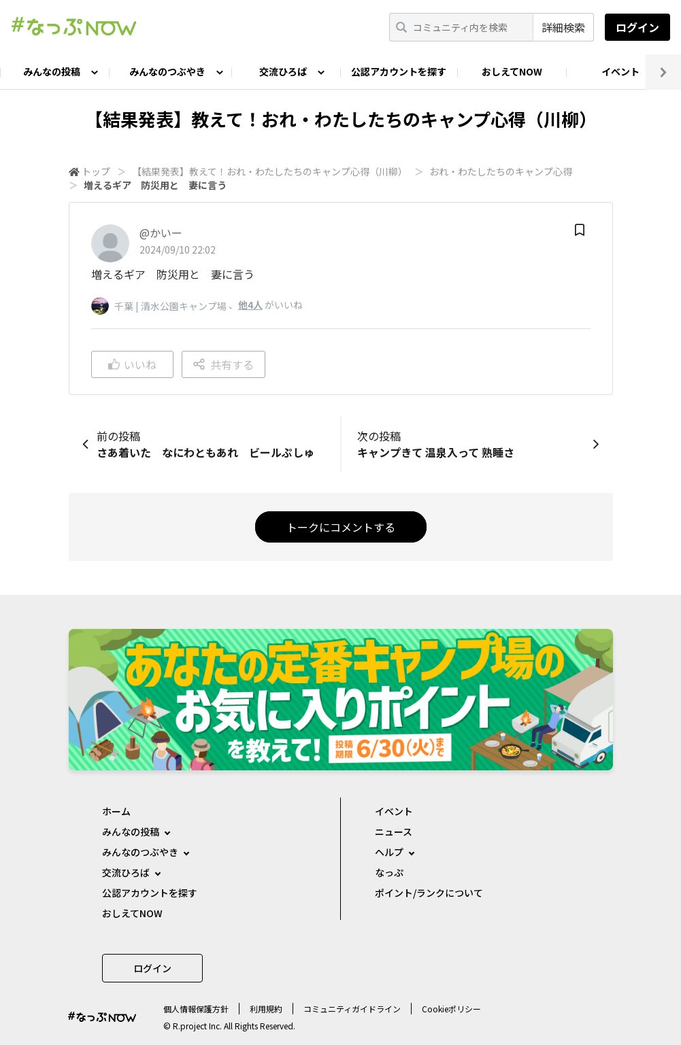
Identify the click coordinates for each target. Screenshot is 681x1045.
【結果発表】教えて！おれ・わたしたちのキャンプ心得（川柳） (270, 171)
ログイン (637, 27)
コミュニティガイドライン (352, 1008)
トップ (96, 171)
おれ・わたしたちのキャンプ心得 (500, 171)
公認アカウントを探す (398, 71)
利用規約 (266, 1008)
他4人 (250, 304)
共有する (223, 364)
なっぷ (389, 872)
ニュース (393, 831)
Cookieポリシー (451, 1008)
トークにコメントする (340, 527)
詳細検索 (563, 27)
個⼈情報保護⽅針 (196, 1008)
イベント (620, 71)
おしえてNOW (512, 71)
